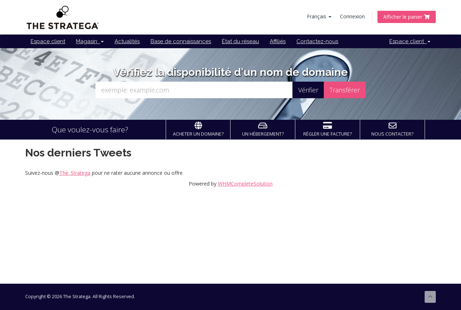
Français (319, 16)
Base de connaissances (181, 41)
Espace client (48, 41)
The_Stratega (74, 172)
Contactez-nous (317, 41)
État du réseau (240, 41)
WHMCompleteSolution (245, 183)
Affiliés (278, 41)
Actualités (127, 41)
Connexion (352, 16)
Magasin (90, 41)
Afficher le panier (406, 16)
